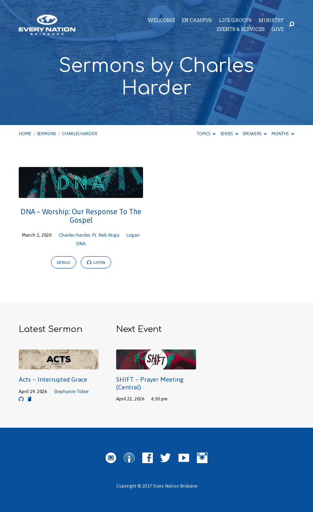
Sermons (46, 133)
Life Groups (235, 20)
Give (277, 29)
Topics (206, 133)
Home (25, 133)
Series (229, 133)
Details (63, 262)
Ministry (271, 20)
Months (282, 133)
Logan (133, 234)
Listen (96, 262)
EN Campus (197, 20)
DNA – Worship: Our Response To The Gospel (80, 216)
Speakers (255, 133)
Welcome (161, 20)
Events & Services (240, 29)
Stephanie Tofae (71, 391)
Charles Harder (79, 133)
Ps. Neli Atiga (105, 234)
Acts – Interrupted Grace (53, 379)
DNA (81, 243)
